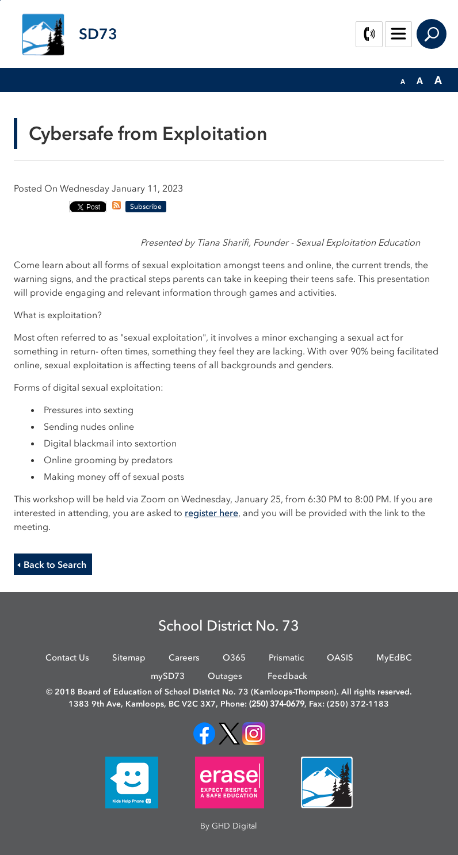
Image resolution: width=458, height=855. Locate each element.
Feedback (287, 676)
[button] (402, 80)
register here (211, 512)
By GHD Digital (228, 826)
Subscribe (146, 207)
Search (431, 34)
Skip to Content (0, 0)
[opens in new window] (204, 733)
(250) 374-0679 (276, 704)
